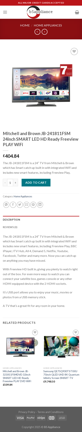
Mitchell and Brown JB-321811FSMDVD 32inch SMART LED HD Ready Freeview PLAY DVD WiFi (17, 376)
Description (11, 219)
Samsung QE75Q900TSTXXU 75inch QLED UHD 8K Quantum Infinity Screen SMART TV (61, 374)
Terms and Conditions (50, 412)
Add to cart (36, 182)
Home (25, 25)
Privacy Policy (26, 412)
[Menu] (5, 12)
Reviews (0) (10, 227)
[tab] (41, 219)
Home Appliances (48, 25)
